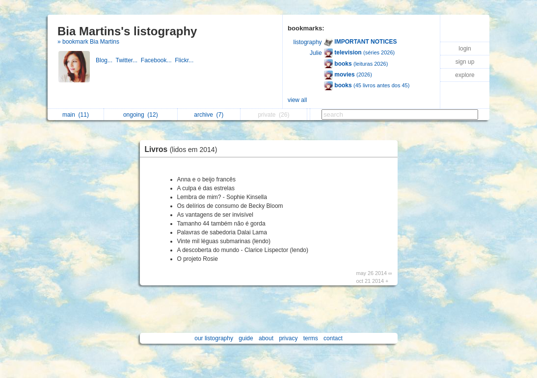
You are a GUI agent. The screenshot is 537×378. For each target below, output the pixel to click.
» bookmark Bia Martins (88, 41)
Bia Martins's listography (127, 31)
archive (208, 114)
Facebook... (158, 60)
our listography (213, 338)
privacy (288, 338)
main (75, 114)
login (464, 48)
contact (333, 338)
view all (297, 100)
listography (308, 42)
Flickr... (185, 60)
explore (464, 75)
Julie (316, 53)
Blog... (105, 60)
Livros (183, 149)
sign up (465, 61)
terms (310, 338)
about (266, 338)
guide (246, 338)
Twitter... (127, 60)
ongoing (140, 114)
